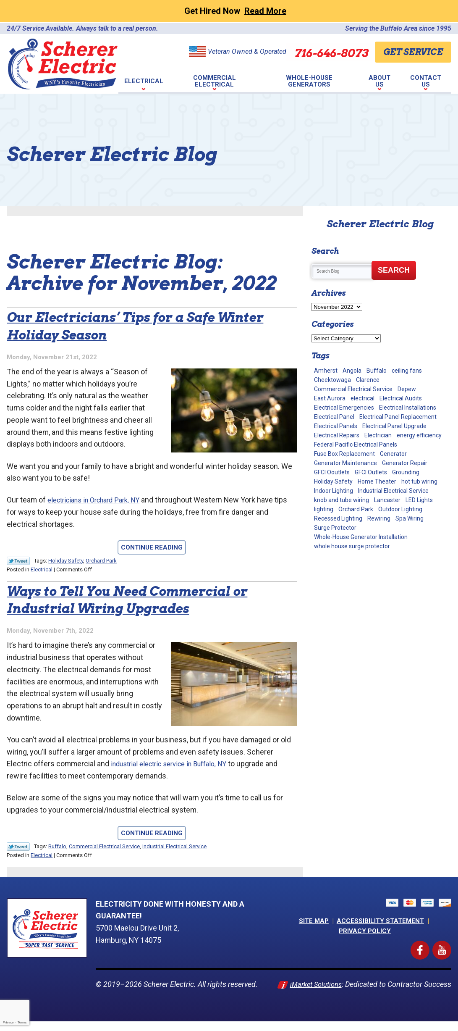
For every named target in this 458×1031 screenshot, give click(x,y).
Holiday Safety (65, 561)
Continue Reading (152, 548)
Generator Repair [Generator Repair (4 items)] (404, 463)
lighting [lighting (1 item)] (323, 509)
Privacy (8, 1022)
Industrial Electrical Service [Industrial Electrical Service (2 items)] (393, 490)
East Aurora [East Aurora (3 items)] (329, 398)
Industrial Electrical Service (174, 847)
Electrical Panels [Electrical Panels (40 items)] (335, 426)
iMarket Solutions (341, 985)
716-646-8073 (319, 51)
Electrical (41, 570)
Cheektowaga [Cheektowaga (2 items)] (332, 379)
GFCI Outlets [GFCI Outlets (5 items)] (371, 472)
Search (394, 270)
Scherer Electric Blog (380, 224)
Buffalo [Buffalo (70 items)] (376, 370)
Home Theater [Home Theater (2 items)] (377, 481)
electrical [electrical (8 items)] (362, 398)
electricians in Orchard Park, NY (100, 500)
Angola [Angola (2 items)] (352, 370)
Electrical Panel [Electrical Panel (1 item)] (334, 416)
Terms (22, 1022)
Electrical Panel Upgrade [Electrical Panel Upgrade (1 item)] (394, 426)
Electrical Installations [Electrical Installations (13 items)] (407, 407)
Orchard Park (101, 561)
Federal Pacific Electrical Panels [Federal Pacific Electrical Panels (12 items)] (355, 444)
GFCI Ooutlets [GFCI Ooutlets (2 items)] (332, 472)
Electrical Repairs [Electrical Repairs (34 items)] (336, 435)
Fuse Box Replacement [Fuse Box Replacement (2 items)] (344, 453)
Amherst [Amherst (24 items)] (326, 370)
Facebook (427, 947)
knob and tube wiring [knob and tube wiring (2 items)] (341, 500)
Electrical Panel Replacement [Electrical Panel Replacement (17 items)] (398, 416)
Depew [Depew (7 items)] (407, 389)
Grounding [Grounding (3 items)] (405, 472)
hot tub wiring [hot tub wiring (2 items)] (419, 481)
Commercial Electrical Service (104, 847)
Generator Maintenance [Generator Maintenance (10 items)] (345, 463)
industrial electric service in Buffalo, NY (177, 764)
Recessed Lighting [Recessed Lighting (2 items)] (338, 518)
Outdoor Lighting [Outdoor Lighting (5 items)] (400, 509)
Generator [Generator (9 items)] (393, 453)
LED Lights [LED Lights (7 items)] (419, 500)
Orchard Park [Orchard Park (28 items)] (355, 509)
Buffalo (57, 847)
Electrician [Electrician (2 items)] (378, 435)
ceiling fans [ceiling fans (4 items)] (407, 370)
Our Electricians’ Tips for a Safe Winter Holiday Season (133, 325)
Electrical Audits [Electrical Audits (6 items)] (400, 398)
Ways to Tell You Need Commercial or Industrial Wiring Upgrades (143, 599)
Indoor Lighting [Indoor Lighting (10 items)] (333, 490)
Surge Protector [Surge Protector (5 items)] (335, 527)
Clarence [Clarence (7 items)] (367, 379)
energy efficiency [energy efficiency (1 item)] (419, 435)
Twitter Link (18, 562)
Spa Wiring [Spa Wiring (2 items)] (409, 518)
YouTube (449, 947)
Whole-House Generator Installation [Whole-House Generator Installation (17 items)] (361, 537)
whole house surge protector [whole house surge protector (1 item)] (352, 546)
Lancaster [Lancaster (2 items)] (387, 500)
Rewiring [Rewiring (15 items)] (378, 518)
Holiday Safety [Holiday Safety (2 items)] (333, 481)
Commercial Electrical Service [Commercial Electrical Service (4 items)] (353, 389)
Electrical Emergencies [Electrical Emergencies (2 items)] (344, 407)
